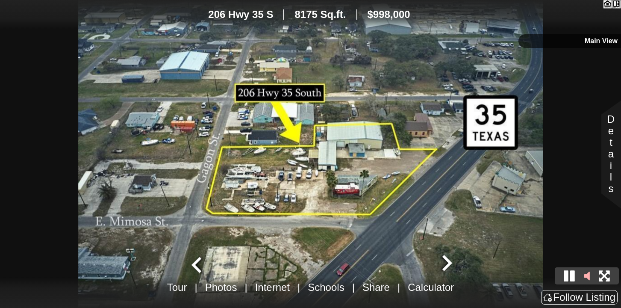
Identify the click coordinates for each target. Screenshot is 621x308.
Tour (177, 287)
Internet (272, 287)
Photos (221, 287)
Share (376, 287)
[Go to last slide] (197, 264)
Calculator (431, 287)
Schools (326, 287)
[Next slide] (446, 264)
